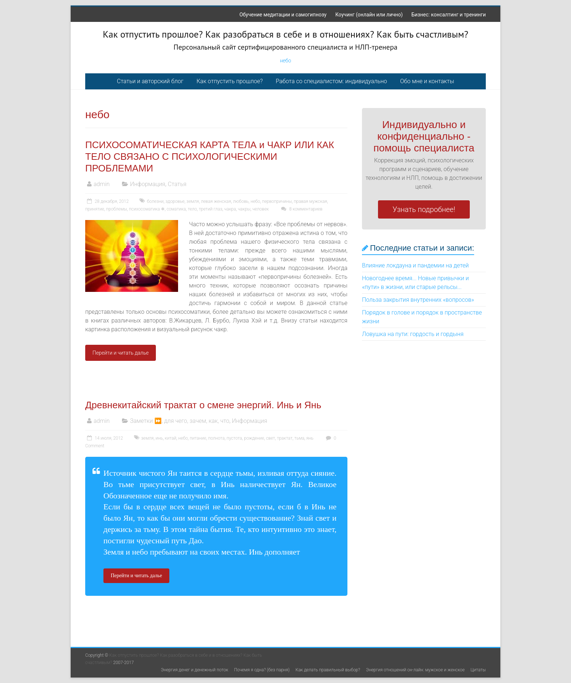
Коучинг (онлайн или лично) (369, 15)
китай (170, 438)
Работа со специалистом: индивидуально (331, 81)
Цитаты (478, 669)
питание (198, 438)
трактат (284, 438)
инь (159, 438)
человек (260, 209)
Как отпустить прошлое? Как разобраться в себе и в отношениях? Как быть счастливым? (285, 34)
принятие (94, 209)
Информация (147, 184)
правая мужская (310, 201)
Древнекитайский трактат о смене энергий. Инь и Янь (203, 405)
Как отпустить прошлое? (230, 81)
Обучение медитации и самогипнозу (282, 15)
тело (192, 209)
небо (285, 60)
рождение (254, 438)
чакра (230, 209)
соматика (176, 209)
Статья (177, 184)
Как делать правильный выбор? (327, 669)
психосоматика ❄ (147, 209)
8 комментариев (300, 209)
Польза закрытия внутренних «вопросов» (418, 299)
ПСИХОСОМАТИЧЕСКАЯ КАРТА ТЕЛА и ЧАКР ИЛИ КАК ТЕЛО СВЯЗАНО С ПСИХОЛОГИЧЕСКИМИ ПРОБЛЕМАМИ (209, 156)
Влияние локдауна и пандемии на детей (415, 265)
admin (102, 184)
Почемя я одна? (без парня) (262, 669)
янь (310, 438)
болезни (155, 201)
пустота (234, 438)
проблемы (116, 209)
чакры (244, 209)
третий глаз (211, 209)
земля (192, 201)
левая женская (216, 201)
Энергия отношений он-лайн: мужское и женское (415, 669)
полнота (216, 438)
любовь (241, 201)
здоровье (174, 201)
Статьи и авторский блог (150, 81)
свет (270, 438)
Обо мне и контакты (427, 81)
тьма (299, 438)
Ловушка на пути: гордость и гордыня (413, 334)
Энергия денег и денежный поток (194, 669)
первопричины (277, 201)
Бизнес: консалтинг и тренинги (448, 15)
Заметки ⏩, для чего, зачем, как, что (179, 420)
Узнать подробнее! (424, 209)
